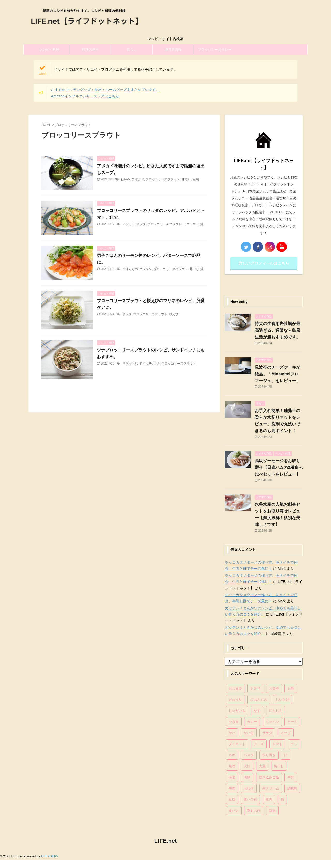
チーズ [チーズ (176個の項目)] (259, 744)
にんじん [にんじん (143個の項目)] (275, 711)
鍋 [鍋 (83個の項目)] (282, 799)
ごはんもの (130, 269)
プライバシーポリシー (214, 49)
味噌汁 (186, 179)
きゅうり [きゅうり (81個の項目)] (235, 699)
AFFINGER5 (49, 856)
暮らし (132, 49)
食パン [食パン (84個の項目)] (234, 810)
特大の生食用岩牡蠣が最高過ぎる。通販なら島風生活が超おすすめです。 (277, 330)
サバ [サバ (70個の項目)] (232, 733)
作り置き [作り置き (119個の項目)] (269, 755)
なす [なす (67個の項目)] (257, 711)
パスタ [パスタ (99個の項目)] (249, 755)
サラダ (141, 224)
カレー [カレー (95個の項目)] (252, 722)
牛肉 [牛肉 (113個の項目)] (232, 788)
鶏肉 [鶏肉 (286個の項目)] (272, 810)
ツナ (157, 363)
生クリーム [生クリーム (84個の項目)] (270, 788)
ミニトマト (191, 224)
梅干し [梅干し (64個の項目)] (279, 766)
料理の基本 (90, 49)
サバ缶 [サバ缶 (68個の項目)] (249, 733)
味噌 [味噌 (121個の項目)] (232, 766)
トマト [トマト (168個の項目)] (277, 744)
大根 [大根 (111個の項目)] (247, 766)
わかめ (125, 179)
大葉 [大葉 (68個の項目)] (262, 766)
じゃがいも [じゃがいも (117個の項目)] (237, 711)
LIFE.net (165, 841)
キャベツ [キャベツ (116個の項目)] (272, 722)
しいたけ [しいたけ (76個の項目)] (282, 699)
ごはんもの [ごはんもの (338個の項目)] (258, 699)
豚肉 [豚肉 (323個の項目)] (269, 799)
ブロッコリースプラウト (163, 179)
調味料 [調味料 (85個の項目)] (292, 788)
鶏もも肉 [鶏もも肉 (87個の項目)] (253, 810)
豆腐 (196, 179)
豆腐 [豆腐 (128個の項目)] (232, 799)
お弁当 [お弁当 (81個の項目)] (255, 688)
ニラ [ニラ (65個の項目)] (294, 744)
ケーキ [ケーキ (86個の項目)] (292, 722)
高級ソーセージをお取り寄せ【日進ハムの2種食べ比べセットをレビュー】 (279, 467)
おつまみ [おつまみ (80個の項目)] (235, 688)
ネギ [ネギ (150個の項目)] (232, 755)
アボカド (138, 179)
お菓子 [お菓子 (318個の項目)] (274, 688)
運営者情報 (173, 49)
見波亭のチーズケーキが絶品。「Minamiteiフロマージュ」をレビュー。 (277, 374)
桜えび (173, 314)
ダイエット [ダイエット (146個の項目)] (237, 744)
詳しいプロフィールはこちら (264, 263)
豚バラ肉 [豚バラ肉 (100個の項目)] (250, 799)
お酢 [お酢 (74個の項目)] (290, 688)
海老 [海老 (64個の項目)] (232, 777)
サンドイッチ (142, 363)
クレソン (145, 269)
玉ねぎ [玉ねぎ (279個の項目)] (249, 788)
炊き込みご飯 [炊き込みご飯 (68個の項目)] (269, 777)
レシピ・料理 (49, 49)
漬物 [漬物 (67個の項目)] (247, 777)
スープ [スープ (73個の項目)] (286, 733)
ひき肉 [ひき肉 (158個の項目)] (234, 722)
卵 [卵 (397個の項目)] (285, 755)
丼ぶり (194, 269)
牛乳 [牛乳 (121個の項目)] (290, 777)
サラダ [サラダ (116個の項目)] (267, 733)
